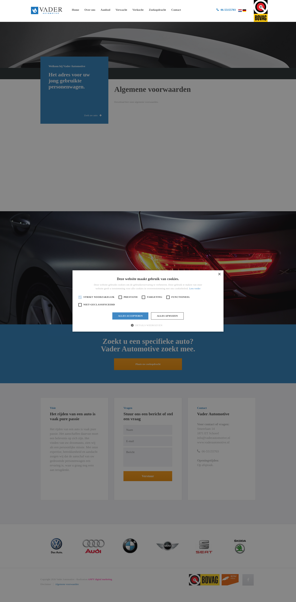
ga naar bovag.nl (261, 11)
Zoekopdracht (157, 9)
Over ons (89, 9)
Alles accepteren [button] (130, 316)
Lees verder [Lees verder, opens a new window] (194, 288)
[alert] (148, 301)
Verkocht (138, 9)
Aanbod (105, 9)
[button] (148, 325)
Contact (176, 9)
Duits (244, 10)
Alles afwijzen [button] (167, 316)
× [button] (219, 274)
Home (75, 9)
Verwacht (121, 9)
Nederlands (240, 10)
